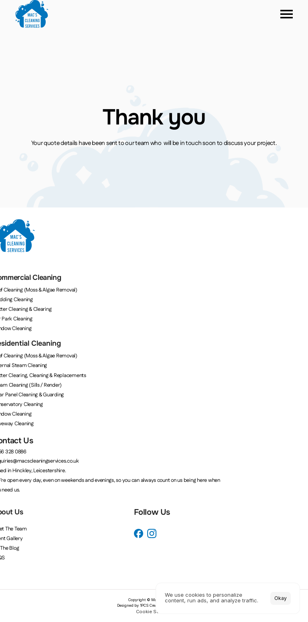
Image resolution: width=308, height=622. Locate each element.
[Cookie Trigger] (154, 612)
